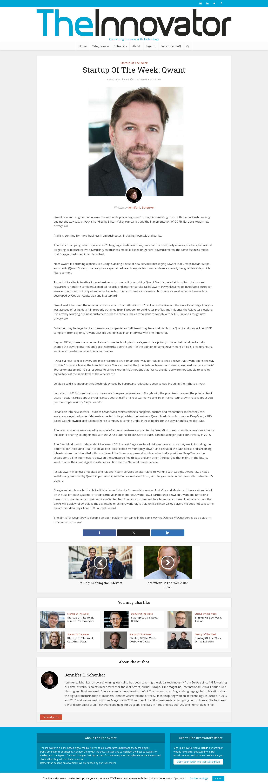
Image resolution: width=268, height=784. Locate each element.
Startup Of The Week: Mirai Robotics (208, 639)
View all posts (51, 717)
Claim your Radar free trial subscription (198, 761)
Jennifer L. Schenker (136, 79)
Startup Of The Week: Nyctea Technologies (81, 619)
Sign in (150, 46)
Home (83, 46)
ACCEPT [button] (218, 778)
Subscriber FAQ (170, 46)
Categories (99, 46)
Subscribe (120, 46)
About (136, 46)
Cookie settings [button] (199, 778)
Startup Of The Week (134, 63)
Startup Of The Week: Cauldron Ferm (80, 639)
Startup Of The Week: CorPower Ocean (143, 639)
